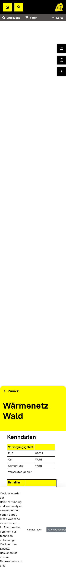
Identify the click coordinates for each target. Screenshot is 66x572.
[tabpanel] (33, 214)
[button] (18, 7)
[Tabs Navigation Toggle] (57, 18)
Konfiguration (34, 529)
